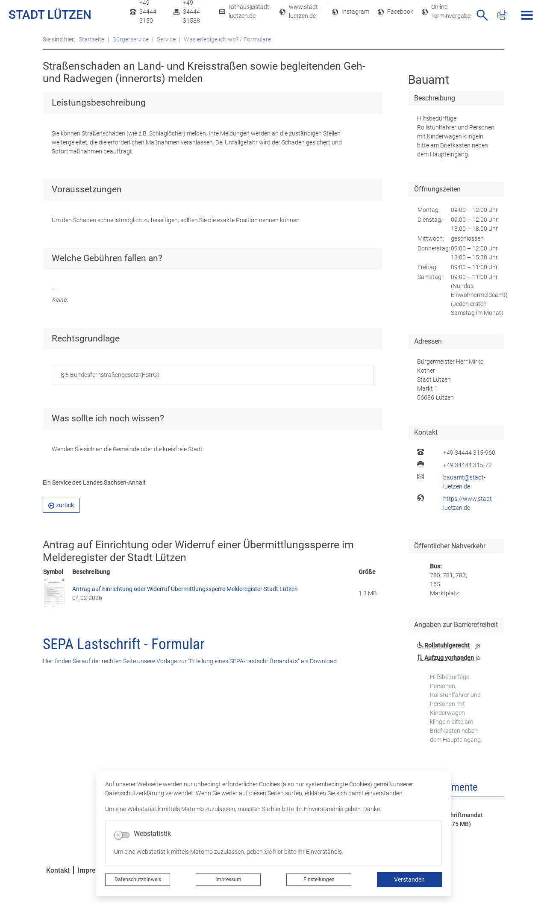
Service (166, 39)
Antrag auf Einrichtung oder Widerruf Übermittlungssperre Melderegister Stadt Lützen (185, 588)
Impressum (228, 879)
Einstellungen (319, 879)
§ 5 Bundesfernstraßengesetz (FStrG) (110, 374)
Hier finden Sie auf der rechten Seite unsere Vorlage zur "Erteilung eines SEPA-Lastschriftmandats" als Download (190, 661)
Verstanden (409, 879)
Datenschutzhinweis (138, 879)
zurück (61, 505)
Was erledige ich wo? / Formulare (227, 39)
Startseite (91, 39)
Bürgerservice (130, 39)
